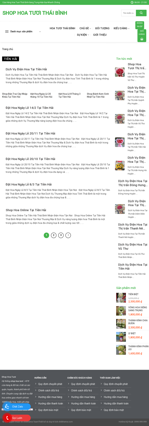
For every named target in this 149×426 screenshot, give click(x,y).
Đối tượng (102, 28)
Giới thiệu (100, 34)
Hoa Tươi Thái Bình (62, 28)
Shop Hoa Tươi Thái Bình (34, 13)
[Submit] (141, 13)
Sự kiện (83, 35)
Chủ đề (85, 28)
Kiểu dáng (121, 28)
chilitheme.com (65, 421)
